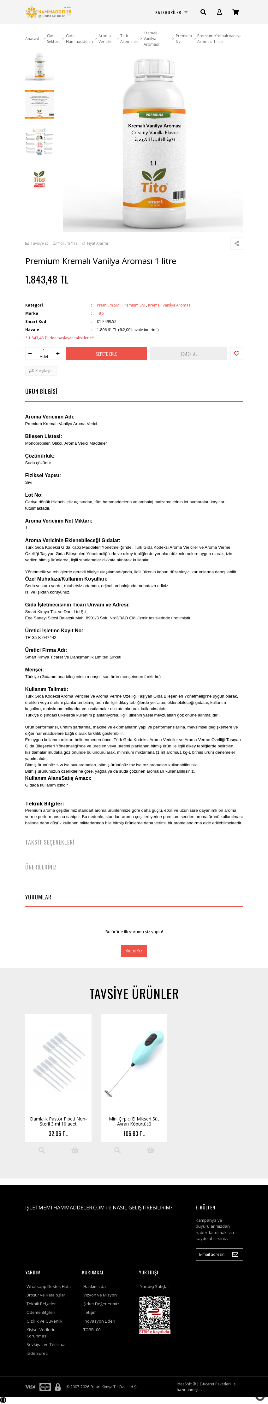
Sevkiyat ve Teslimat (46, 1344)
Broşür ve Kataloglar (46, 1295)
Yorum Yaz (134, 950)
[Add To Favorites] (236, 353)
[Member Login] (219, 12)
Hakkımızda (94, 1286)
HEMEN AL (189, 353)
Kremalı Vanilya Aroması (169, 305)
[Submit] (235, 1254)
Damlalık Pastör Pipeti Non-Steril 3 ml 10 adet (58, 1121)
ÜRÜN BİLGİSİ (41, 391)
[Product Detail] (42, 1150)
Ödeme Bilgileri (41, 1312)
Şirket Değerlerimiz (101, 1304)
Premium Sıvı (108, 305)
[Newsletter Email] (219, 1254)
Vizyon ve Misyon (100, 1295)
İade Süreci (37, 1353)
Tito (100, 313)
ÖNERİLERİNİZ (41, 867)
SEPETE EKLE (106, 353)
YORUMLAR (38, 897)
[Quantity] (44, 351)
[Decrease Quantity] (30, 354)
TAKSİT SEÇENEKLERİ (49, 842)
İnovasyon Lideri (99, 1321)
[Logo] (49, 12)
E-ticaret (207, 1384)
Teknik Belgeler (41, 1304)
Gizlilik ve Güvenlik (45, 1321)
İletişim (90, 1312)
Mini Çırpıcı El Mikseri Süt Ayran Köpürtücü (134, 1121)
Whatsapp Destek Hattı (49, 1286)
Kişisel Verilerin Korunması (41, 1333)
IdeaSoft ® (186, 1384)
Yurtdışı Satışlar (154, 1286)
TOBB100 (91, 1329)
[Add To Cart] (75, 1150)
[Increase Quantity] (58, 354)
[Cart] (235, 12)
